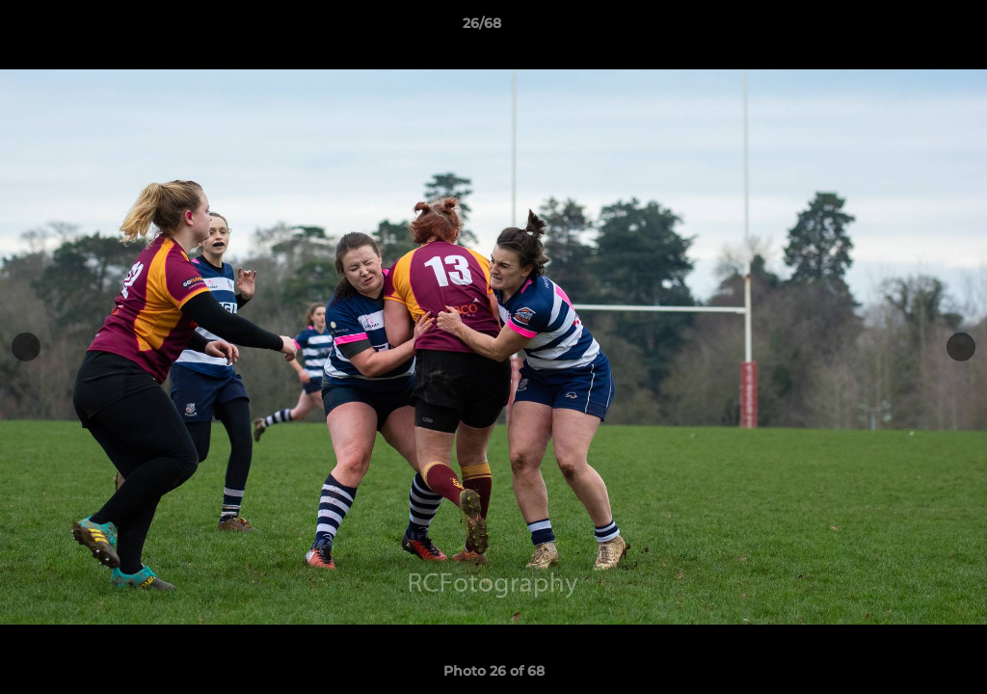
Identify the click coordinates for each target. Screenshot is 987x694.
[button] (906, 28)
